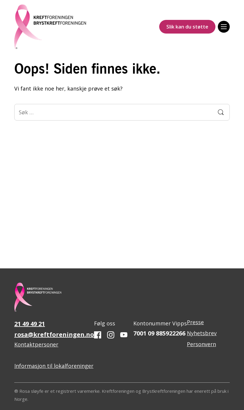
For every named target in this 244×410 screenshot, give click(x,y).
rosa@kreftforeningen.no (54, 334)
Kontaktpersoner (36, 344)
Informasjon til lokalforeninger (53, 365)
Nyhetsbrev (202, 333)
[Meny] (224, 27)
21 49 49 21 (29, 324)
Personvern (201, 344)
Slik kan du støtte (187, 26)
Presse (195, 322)
